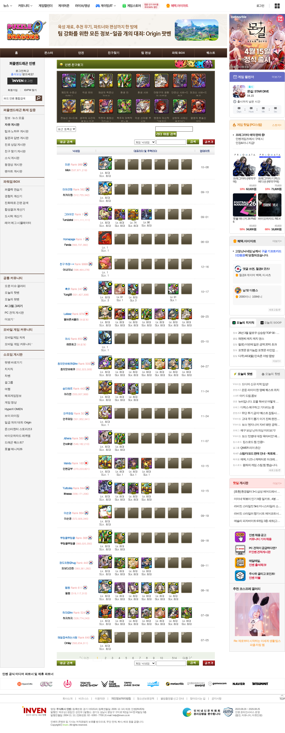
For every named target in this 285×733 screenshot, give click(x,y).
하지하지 (68, 618)
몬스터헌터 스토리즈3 (18, 429)
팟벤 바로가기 (13, 362)
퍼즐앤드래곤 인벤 (22, 63)
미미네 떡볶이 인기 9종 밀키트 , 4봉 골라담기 (257, 499)
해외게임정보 (13, 395)
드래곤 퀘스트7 (14, 442)
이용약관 (100, 698)
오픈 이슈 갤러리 (15, 285)
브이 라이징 (12, 415)
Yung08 (68, 294)
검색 (39, 98)
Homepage (69, 239)
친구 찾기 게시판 (15, 151)
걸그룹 (9, 382)
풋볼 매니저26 (13, 449)
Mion (67, 170)
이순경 (67, 513)
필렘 (67, 587)
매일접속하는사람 (67, 637)
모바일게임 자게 (15, 337)
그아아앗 (69, 214)
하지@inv (67, 612)
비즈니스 (83, 698)
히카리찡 (68, 195)
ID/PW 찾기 (30, 90)
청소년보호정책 (145, 698)
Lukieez (67, 314)
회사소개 (67, 698)
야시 (67, 338)
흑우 (67, 289)
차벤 (7, 375)
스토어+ (276, 125)
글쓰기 (209, 141)
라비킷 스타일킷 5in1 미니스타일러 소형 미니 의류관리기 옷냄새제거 (257, 506)
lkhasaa (67, 493)
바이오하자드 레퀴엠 (18, 435)
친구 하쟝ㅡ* (67, 264)
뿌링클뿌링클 (67, 538)
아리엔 (67, 394)
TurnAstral (68, 220)
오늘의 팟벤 (12, 299)
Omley (67, 643)
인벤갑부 (68, 469)
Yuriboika (67, 488)
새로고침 (273, 309)
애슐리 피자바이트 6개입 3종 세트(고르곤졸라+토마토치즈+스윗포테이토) (257, 521)
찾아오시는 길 (197, 698)
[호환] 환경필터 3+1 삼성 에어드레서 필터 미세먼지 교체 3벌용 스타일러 (257, 491)
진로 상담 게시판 (15, 144)
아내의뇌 (68, 269)
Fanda (67, 244)
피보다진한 (67, 568)
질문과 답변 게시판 (16, 137)
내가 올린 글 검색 (66, 141)
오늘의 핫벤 (12, 292)
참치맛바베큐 (67, 369)
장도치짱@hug (67, 563)
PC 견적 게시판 (14, 312)
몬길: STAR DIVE (258, 91)
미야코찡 (67, 189)
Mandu (67, 463)
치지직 (9, 369)
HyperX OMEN (13, 409)
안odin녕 (67, 444)
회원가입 (13, 90)
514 (174, 658)
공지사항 (216, 698)
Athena (67, 438)
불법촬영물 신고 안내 (172, 698)
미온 (67, 164)
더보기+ (276, 77)
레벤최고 (71, 344)
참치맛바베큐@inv (67, 363)
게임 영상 (10, 402)
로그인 (260, 6)
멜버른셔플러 (71, 319)
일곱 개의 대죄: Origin (18, 422)
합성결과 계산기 (15, 209)
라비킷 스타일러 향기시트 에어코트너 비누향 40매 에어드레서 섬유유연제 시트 (257, 513)
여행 (7, 389)
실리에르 (67, 388)
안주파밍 (68, 413)
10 (161, 658)
